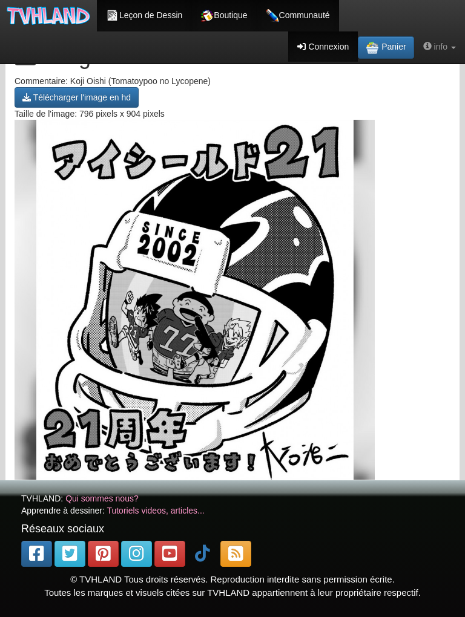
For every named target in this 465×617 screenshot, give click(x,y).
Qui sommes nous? (102, 498)
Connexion (323, 46)
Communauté (298, 15)
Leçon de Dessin (144, 15)
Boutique (223, 15)
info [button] (439, 46)
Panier (386, 47)
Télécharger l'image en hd (76, 97)
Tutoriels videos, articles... (155, 510)
